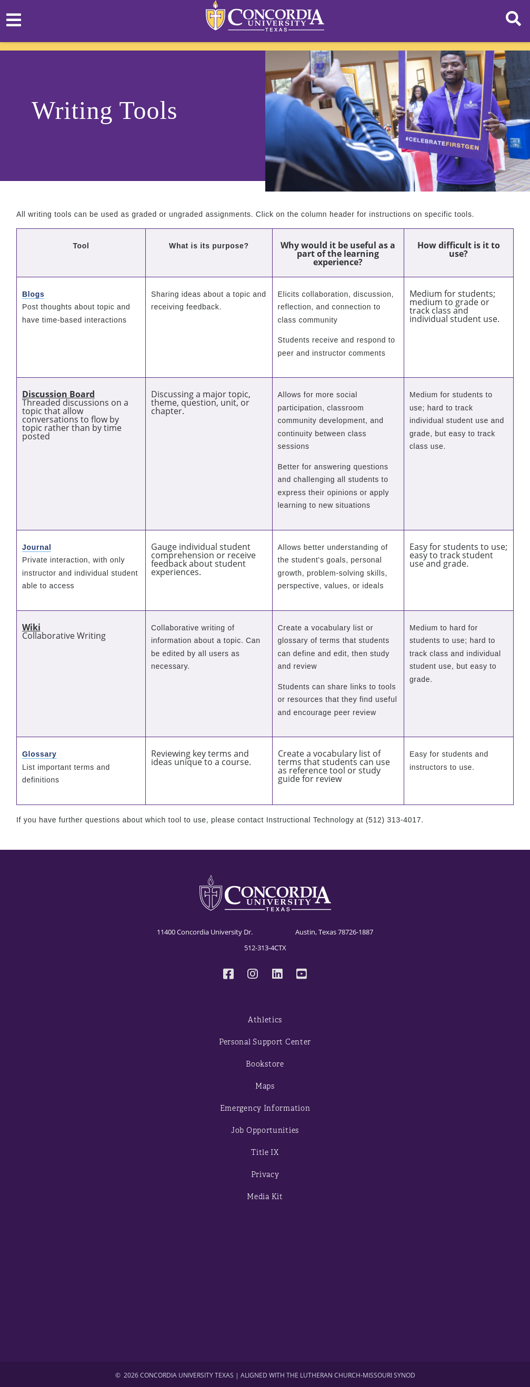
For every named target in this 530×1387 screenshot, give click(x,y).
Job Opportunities (265, 1130)
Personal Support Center (265, 1042)
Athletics (265, 1020)
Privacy (265, 1174)
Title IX (265, 1152)
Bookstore (265, 1064)
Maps (265, 1086)
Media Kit (265, 1196)
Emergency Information (265, 1108)
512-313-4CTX (265, 947)
